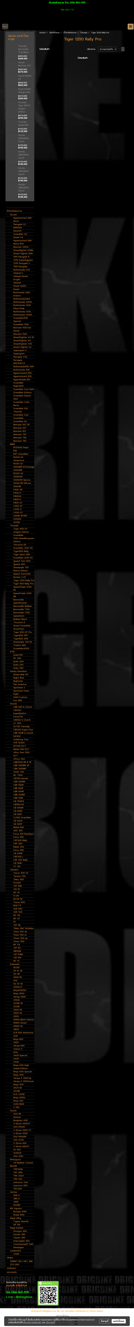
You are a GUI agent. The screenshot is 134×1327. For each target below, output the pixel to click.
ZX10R (16, 1006)
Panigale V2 (19, 224)
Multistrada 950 (21, 369)
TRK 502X (18, 1175)
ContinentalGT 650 (23, 1244)
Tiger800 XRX (20, 638)
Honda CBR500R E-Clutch (23, 138)
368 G (16, 1195)
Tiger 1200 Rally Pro (23, 580)
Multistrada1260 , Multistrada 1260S (22, 300)
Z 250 (16, 1107)
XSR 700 (17, 912)
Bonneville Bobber (22, 606)
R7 (14, 921)
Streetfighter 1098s (23, 250)
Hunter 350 (19, 1234)
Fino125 (17, 882)
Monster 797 (19, 434)
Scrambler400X (21, 648)
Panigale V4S (20, 356)
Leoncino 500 (20, 1185)
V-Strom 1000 (20, 1133)
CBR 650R (18, 785)
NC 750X (18, 775)
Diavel (16, 289)
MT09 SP (18, 899)
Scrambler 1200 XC (23, 557)
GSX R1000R (19, 1136)
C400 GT (18, 512)
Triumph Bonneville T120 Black (23, 49)
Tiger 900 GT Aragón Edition (21, 530)
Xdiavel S (18, 273)
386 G (16, 1198)
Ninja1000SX (19, 990)
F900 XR (17, 489)
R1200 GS (18, 473)
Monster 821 (19, 431)
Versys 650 (18, 1045)
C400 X (17, 509)
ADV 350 (18, 830)
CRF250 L (18, 856)
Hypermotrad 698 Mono (22, 219)
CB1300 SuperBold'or (19, 712)
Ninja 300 (18, 1084)
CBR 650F (18, 788)
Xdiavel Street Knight (20, 278)
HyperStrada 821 (21, 379)
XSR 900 (17, 908)
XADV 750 (18, 772)
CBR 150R (18, 798)
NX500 (16, 736)
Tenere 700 (19, 876)
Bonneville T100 (21, 612)
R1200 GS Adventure (18, 459)
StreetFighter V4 (22, 340)
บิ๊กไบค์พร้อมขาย (14, 211)
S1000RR (17, 470)
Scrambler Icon (21, 414)
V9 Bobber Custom (23, 1162)
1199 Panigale (20, 266)
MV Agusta (16, 1208)
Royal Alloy (15, 1218)
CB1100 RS (18, 804)
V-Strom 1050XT (21, 1123)
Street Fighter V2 (22, 347)
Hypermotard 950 (22, 373)
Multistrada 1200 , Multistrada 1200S (22, 313)
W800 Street (20, 1022)
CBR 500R (18, 791)
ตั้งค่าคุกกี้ (104, 1321)
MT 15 (16, 961)
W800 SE (18, 1026)
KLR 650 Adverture (23, 1032)
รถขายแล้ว (12, 1272)
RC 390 (17, 658)
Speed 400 (19, 564)
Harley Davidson (18, 671)
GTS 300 (14, 1264)
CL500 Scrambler (22, 817)
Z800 (16, 1029)
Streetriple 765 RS (22, 642)
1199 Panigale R (21, 256)
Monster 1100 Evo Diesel (22, 329)
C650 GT (18, 506)
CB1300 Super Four (23, 729)
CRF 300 (17, 843)
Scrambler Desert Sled (22, 397)
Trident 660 (19, 645)
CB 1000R (18, 807)
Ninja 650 (18, 1039)
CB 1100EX (18, 801)
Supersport (19, 353)
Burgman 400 (20, 1120)
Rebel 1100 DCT (21, 749)
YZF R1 (16, 889)
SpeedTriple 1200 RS (22, 588)
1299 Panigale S (21, 263)
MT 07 (16, 918)
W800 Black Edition (23, 1019)
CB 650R (17, 811)
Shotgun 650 (20, 1231)
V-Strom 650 (19, 1143)
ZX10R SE (18, 1003)
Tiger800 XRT (20, 635)
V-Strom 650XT (21, 1146)
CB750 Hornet (20, 778)
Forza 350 (18, 837)
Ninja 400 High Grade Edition (21, 1067)
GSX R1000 (19, 1126)
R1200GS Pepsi (21, 447)
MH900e (17, 227)
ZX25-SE (17, 1087)
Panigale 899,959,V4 (19, 362)
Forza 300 (18, 850)
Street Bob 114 (20, 674)
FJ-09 (16, 895)
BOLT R (17, 905)
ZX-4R (16, 974)
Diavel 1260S (19, 286)
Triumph (14, 525)
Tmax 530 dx (20, 931)
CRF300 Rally (20, 840)
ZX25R (16, 1091)
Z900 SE (17, 1013)
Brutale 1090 (20, 1211)
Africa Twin (19, 758)
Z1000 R (17, 987)
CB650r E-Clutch (22, 720)
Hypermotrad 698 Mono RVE (22, 242)
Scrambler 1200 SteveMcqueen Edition (23, 538)
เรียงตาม (92, 49)
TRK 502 (17, 1179)
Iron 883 (17, 700)
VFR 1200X (19, 742)
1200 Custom (20, 697)
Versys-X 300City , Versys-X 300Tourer (23, 1080)
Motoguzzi (15, 1159)
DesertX (17, 230)
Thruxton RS (19, 544)
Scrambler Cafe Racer (21, 404)
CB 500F (17, 824)
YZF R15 (17, 957)
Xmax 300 (18, 941)
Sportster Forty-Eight (21, 692)
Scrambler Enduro (22, 392)
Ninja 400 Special (22, 1071)
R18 (15, 450)
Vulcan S (17, 1049)
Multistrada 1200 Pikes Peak (22, 307)
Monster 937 (19, 428)
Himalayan (18, 1247)
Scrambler (18, 418)
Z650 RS (17, 977)
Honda (13, 703)
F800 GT (17, 502)
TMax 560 (18, 879)
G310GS (17, 519)
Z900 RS (17, 1009)
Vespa (10, 1257)
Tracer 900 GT (21, 873)
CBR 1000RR (19, 768)
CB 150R (17, 863)
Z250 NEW (18, 1104)
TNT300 (17, 1188)
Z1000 (16, 1000)
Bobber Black (20, 619)
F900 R (17, 493)
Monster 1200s (21, 247)
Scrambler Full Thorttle (20, 410)
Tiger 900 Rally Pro (23, 583)
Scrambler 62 (20, 421)
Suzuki (13, 1110)
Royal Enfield (16, 1227)
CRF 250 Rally (20, 860)
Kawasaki (14, 964)
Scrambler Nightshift (18, 384)
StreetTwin (18, 629)
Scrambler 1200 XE (23, 548)
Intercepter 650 (21, 1241)
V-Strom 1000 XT (22, 1130)
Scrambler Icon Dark (23, 389)
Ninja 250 (18, 1100)
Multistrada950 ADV (23, 366)
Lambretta (15, 1250)
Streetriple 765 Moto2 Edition (21, 569)
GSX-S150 (18, 1156)
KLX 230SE (19, 1094)
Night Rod (18, 677)
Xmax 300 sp (20, 938)
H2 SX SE (18, 983)
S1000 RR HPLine (22, 483)
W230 (16, 967)
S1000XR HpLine (21, 480)
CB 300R (18, 853)
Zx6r (15, 1035)
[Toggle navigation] (130, 26)
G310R (16, 522)
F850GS (17, 496)
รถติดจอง (11, 1268)
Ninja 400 (18, 1074)
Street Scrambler (21, 625)
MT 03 (16, 944)
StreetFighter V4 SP (23, 337)
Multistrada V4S (21, 269)
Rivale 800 (18, 1214)
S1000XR (18, 476)
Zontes (13, 1192)
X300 (16, 1254)
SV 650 (17, 1149)
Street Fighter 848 (23, 253)
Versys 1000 (19, 996)
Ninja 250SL (19, 1097)
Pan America (19, 684)
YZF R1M (17, 886)
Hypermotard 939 (22, 376)
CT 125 (16, 866)
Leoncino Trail (20, 1182)
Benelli (13, 1166)
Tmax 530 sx (20, 934)
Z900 (16, 1016)
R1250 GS (18, 463)
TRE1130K (18, 1169)
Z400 (16, 1058)
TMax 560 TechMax (23, 928)
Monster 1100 (20, 334)
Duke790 (18, 655)
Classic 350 (19, 1237)
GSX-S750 (18, 1140)
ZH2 (15, 980)
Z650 (16, 1042)
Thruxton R (19, 622)
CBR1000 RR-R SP (22, 762)
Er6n (15, 1052)
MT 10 (16, 892)
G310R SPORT (20, 515)
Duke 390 (18, 668)
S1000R (17, 486)
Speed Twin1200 (21, 574)
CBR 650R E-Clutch (23, 733)
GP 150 (16, 1224)
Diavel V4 (18, 237)
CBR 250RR (19, 794)
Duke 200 (18, 661)
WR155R (17, 951)
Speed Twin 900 (21, 561)
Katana (17, 1117)
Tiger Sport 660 (21, 554)
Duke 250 (18, 664)
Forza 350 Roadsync (23, 833)
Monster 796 (19, 437)
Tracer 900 (19, 902)
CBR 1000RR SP (21, 765)
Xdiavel (17, 282)
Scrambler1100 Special (20, 319)
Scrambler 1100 (21, 324)
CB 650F (17, 814)
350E (15, 1201)
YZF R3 (17, 947)
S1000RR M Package (23, 466)
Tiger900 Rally (21, 551)
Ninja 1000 (18, 993)
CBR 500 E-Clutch (22, 707)
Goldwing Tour (21, 739)
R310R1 (16, 1205)
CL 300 (17, 723)
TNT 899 (17, 1172)
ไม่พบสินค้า (44, 49)
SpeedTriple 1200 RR (22, 595)
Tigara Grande (20, 1221)
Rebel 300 (18, 846)
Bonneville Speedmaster (20, 601)
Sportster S (19, 687)
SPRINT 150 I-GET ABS (21, 1261)
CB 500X (18, 820)
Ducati (13, 214)
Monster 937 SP (21, 424)
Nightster (18, 681)
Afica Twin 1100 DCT (21, 754)
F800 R (17, 499)
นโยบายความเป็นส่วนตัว (32, 1322)
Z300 (16, 1062)
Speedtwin (18, 615)
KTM (12, 651)
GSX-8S (17, 1113)
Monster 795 (19, 441)
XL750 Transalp (21, 726)
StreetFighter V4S (22, 343)
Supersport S (20, 350)
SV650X (17, 1153)
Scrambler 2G (20, 234)
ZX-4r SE (17, 970)
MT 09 (16, 915)
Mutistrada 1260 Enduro (21, 294)
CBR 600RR (19, 781)
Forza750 (18, 716)
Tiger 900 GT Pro (22, 632)
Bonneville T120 (21, 609)
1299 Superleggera (23, 260)
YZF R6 (17, 925)
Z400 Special (20, 1055)
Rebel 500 (18, 827)
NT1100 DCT (19, 746)
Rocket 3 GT (19, 577)
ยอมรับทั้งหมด (118, 1321)
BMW (12, 444)
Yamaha (14, 869)
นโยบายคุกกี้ (50, 1322)
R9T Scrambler (20, 454)
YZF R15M (18, 954)
